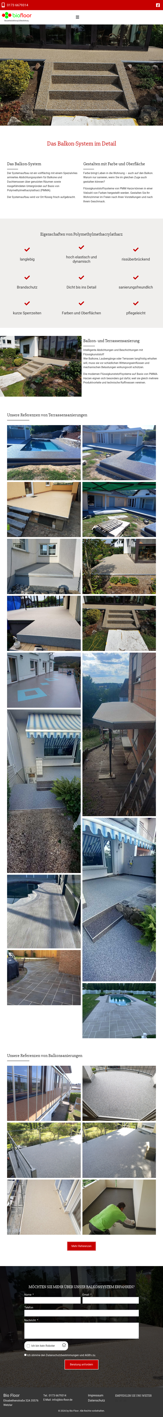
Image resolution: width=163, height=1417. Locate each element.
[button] (77, 17)
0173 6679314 (17, 5)
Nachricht (30, 1320)
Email (86, 1294)
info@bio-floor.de (62, 1399)
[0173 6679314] (3, 5)
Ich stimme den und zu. (61, 1355)
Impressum (95, 1395)
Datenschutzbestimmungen (62, 1355)
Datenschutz (96, 1400)
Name (28, 1294)
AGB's (88, 1355)
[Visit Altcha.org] (64, 1346)
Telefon (28, 1307)
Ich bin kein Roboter (43, 1345)
